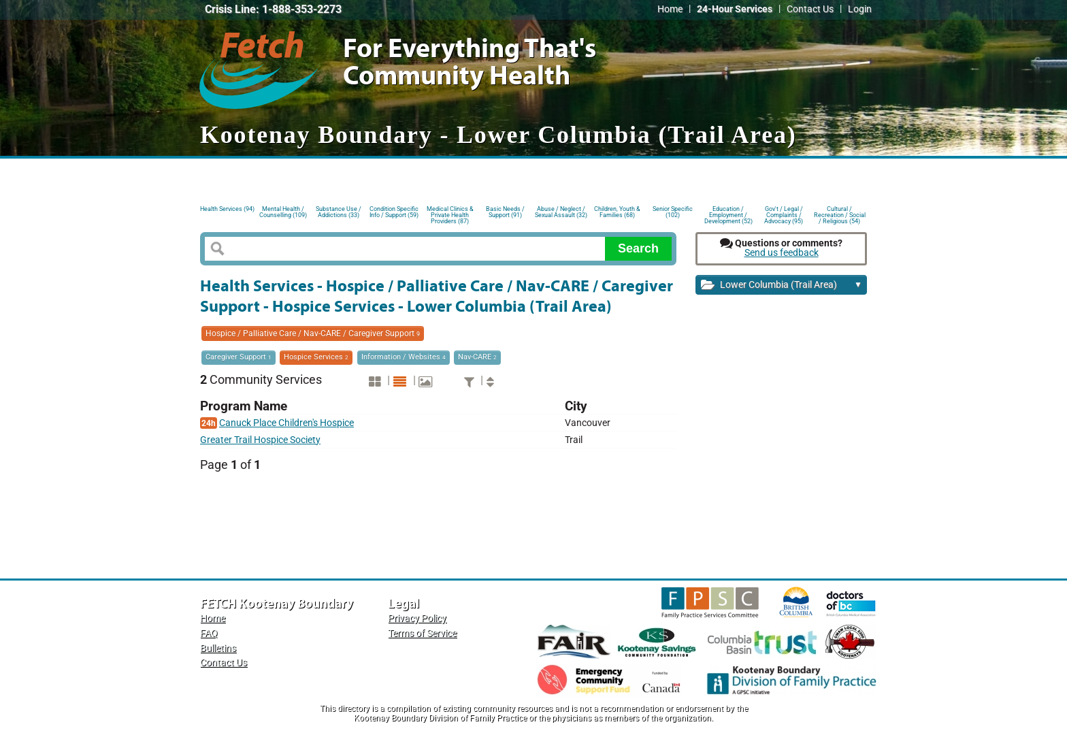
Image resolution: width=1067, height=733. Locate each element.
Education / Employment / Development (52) (728, 214)
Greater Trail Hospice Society (260, 440)
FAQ (209, 633)
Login (860, 9)
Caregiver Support (239, 357)
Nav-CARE (477, 357)
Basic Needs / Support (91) (505, 212)
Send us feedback (781, 253)
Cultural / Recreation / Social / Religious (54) (840, 214)
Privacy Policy (417, 618)
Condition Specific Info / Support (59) (394, 212)
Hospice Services (316, 357)
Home (670, 9)
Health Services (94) (227, 209)
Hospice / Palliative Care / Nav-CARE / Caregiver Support (313, 333)
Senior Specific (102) (673, 212)
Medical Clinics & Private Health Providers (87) (450, 214)
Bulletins (218, 648)
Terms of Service (422, 633)
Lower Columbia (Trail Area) (781, 285)
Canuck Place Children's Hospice (286, 423)
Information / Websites (403, 357)
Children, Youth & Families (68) (617, 212)
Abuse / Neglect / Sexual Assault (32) (561, 212)
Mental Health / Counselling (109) (283, 212)
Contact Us (810, 9)
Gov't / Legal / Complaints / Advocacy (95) (783, 214)
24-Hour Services (734, 9)
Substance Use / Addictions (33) (338, 212)
